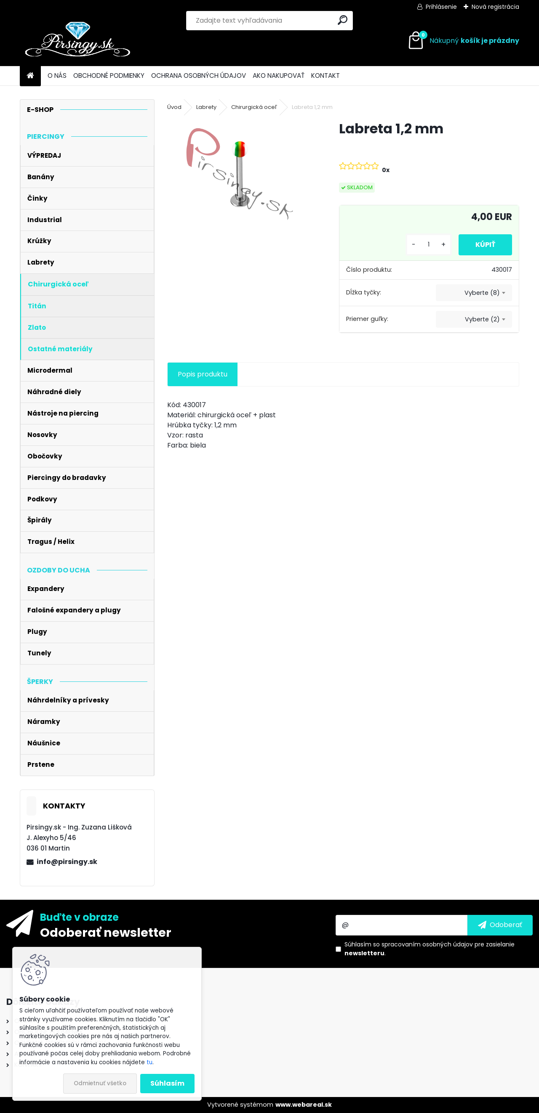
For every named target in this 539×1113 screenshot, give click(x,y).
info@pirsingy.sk (67, 862)
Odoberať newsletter (105, 932)
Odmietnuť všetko (100, 1083)
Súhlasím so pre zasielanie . (429, 948)
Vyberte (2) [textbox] (482, 319)
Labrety (206, 107)
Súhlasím (167, 1083)
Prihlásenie (441, 7)
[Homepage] (30, 75)
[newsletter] (500, 925)
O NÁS (57, 75)
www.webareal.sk (303, 1104)
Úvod (174, 107)
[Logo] (78, 41)
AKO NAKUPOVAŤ (278, 75)
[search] (342, 20)
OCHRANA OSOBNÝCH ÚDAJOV (198, 75)
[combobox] (474, 292)
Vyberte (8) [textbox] (482, 293)
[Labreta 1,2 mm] (239, 174)
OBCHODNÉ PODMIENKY (108, 75)
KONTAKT (325, 75)
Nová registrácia (495, 7)
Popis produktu (202, 374)
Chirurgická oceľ (254, 107)
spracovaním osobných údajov (427, 944)
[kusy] (428, 244)
